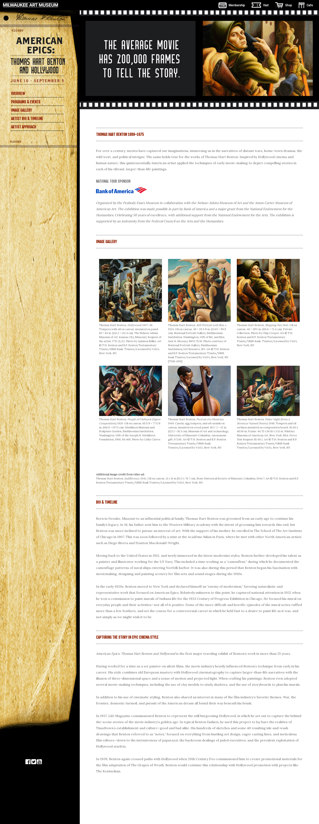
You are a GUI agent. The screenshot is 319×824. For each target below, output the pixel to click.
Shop (283, 5)
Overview (18, 93)
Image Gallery (21, 110)
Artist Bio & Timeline (27, 118)
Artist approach (23, 127)
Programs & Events (25, 102)
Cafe (306, 5)
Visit (260, 5)
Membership (231, 5)
